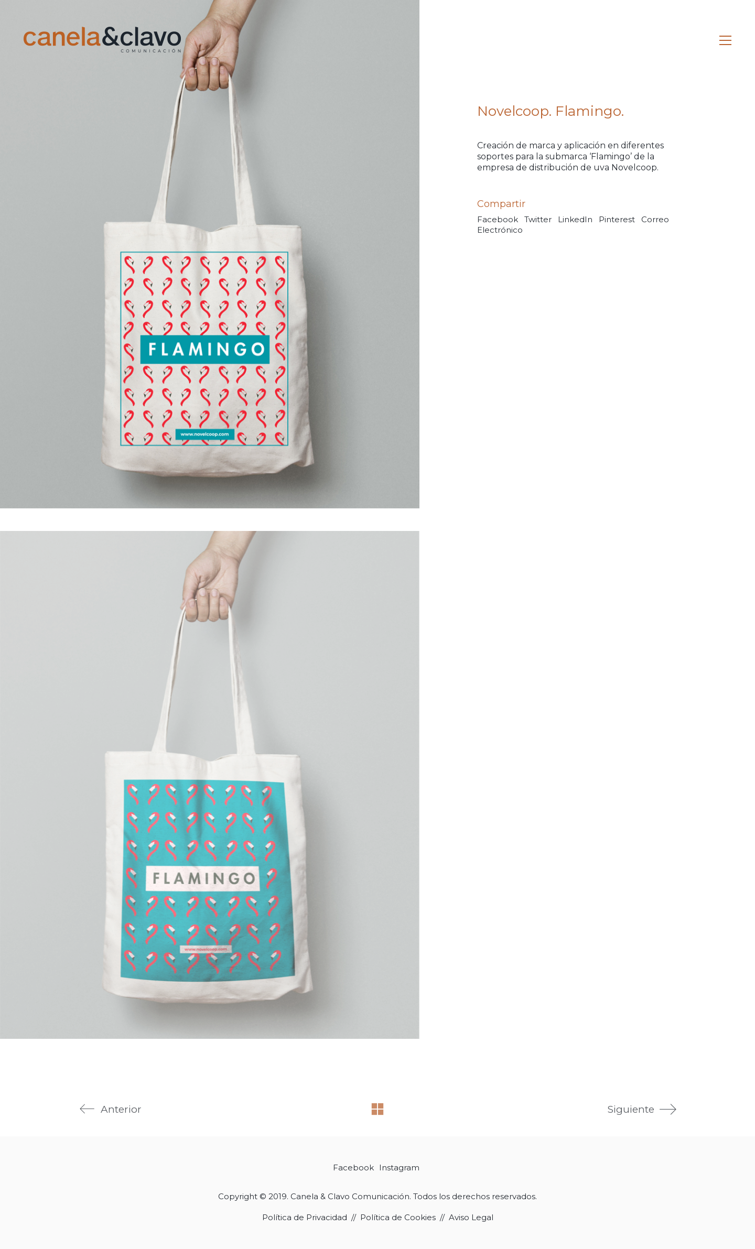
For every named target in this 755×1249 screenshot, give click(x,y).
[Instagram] (399, 1168)
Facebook (497, 219)
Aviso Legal (471, 1217)
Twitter (538, 219)
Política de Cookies (398, 1217)
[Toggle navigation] (725, 40)
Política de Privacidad (304, 1217)
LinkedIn (575, 219)
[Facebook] (353, 1168)
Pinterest (617, 219)
